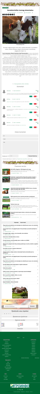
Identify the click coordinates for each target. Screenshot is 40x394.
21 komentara (20, 12)
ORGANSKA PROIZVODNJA (25, 357)
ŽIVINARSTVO (33, 350)
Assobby (9, 106)
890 (14, 269)
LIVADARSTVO (6, 351)
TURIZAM (5, 377)
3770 (14, 266)
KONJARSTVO (33, 348)
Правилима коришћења (22, 159)
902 (14, 273)
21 (21, 173)
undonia (9, 115)
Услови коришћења (17, 391)
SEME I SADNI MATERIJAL (8, 367)
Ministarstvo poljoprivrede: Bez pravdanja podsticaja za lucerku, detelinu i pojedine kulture (20, 244)
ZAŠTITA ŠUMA (8, 365)
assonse (9, 122)
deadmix (9, 90)
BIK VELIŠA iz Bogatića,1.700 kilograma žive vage (21, 169)
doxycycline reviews (24, 117)
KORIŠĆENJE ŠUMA (8, 368)
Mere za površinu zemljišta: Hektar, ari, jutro (12, 275)
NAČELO (34, 379)
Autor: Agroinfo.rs (28, 12)
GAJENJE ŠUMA (8, 363)
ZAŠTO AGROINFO (34, 376)
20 (14, 280)
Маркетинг (23, 391)
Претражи (32, 306)
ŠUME (8, 362)
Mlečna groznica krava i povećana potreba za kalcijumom (23, 196)
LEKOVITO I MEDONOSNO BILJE (6, 354)
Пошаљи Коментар (32, 156)
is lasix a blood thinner (22, 125)
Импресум (27, 391)
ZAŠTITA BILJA (6, 353)
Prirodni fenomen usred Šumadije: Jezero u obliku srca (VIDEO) (16, 240)
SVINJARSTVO (33, 343)
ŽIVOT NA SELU (6, 376)
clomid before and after (27, 109)
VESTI (23, 337)
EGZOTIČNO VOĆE (6, 346)
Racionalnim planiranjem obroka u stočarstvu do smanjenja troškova (23, 213)
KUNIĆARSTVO (33, 354)
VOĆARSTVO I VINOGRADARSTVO (6, 345)
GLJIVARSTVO (6, 356)
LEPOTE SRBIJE (6, 379)
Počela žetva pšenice (7, 268)
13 (21, 193)
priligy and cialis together (10, 101)
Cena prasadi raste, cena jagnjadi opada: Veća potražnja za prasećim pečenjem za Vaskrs (20, 229)
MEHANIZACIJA (37, 357)
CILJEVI (34, 377)
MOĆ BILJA (20, 377)
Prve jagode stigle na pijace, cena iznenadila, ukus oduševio (15, 233)
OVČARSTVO (33, 345)
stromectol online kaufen (14, 93)
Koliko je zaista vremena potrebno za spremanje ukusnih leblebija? (17, 271)
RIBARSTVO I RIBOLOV (33, 353)
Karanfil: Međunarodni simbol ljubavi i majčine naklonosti (15, 264)
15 (14, 283)
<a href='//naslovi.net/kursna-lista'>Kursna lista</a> (20, 325)
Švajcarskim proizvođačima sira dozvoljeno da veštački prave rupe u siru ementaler (20, 225)
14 (21, 184)
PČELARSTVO (33, 351)
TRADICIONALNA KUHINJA (20, 376)
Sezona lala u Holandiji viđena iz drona (11, 236)
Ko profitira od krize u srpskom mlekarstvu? (12, 248)
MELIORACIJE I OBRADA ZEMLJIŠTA (6, 348)
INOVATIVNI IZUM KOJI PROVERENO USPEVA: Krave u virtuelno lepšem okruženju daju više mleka (24, 189)
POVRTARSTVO (7, 343)
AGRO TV (18, 337)
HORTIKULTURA (6, 350)
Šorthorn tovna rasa (15, 204)
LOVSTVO (8, 370)
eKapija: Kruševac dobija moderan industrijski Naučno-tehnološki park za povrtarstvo (18, 252)
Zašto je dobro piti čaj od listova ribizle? (11, 278)
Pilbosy (9, 99)
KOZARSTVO (33, 346)
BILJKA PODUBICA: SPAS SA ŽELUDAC (10, 282)
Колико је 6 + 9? (5, 156)
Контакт (31, 391)
